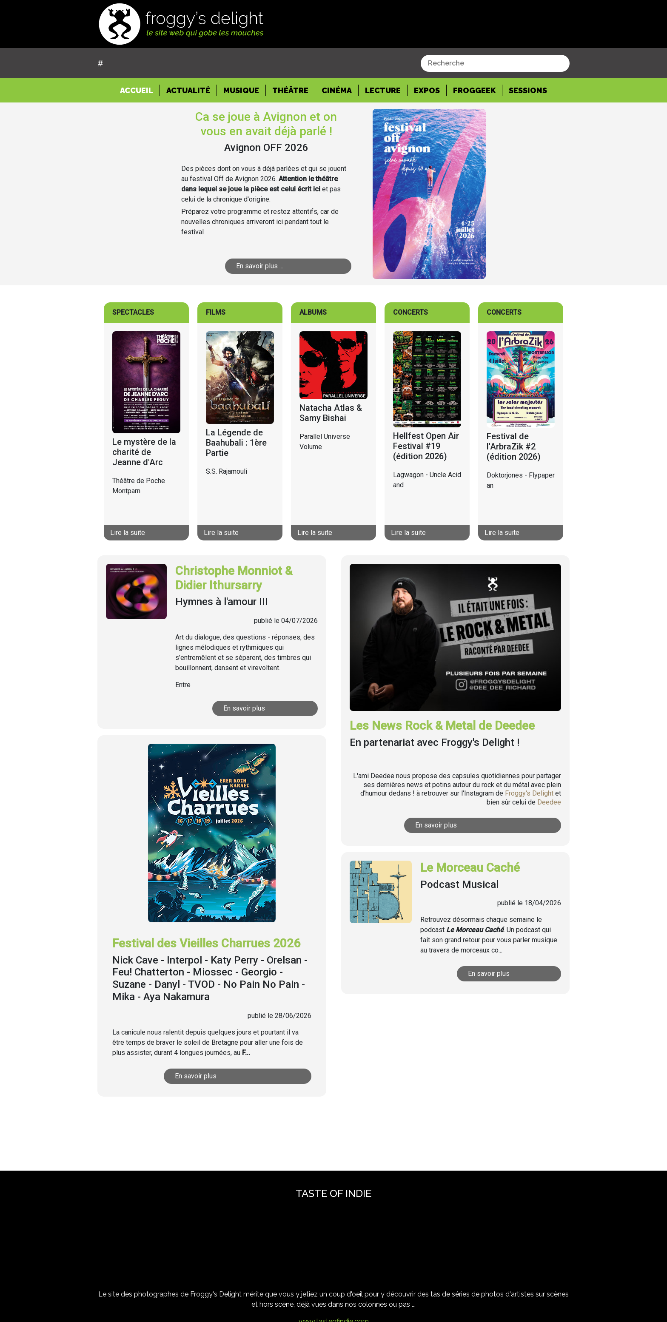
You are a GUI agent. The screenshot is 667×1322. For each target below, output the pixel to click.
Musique (241, 90)
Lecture (383, 90)
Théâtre (290, 90)
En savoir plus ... (275, 266)
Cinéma (337, 90)
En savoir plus (257, 708)
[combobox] (495, 63)
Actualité (188, 90)
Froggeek (474, 90)
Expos (427, 90)
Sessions (528, 90)
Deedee (549, 802)
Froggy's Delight (529, 793)
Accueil (140, 90)
